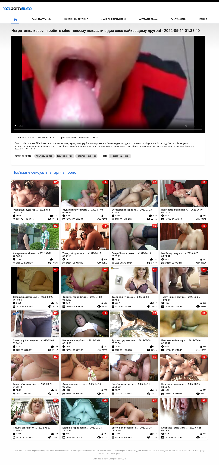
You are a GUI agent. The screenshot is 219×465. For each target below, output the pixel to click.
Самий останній (41, 19)
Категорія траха (148, 19)
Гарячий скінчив (64, 156)
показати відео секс (119, 156)
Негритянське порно (86, 156)
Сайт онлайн (178, 19)
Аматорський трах (44, 156)
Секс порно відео (100, 459)
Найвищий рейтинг (76, 19)
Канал (203, 19)
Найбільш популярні (113, 19)
